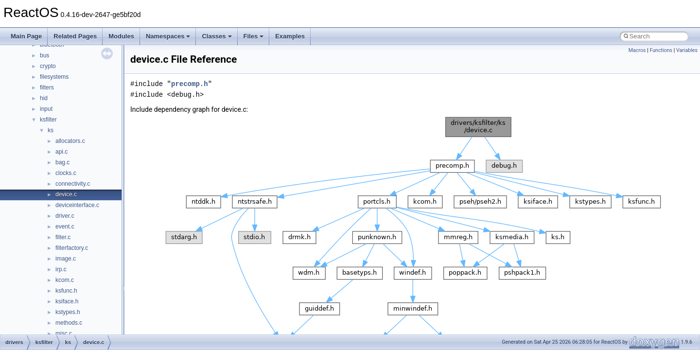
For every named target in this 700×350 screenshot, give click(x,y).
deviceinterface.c (77, 205)
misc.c (63, 333)
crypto (48, 66)
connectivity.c (72, 183)
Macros (637, 50)
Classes (216, 36)
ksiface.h (66, 301)
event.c (64, 226)
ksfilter (48, 119)
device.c (66, 194)
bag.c (62, 162)
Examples (290, 36)
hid (44, 98)
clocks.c (65, 173)
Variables (687, 50)
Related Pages (75, 36)
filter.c (62, 237)
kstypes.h (67, 312)
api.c (61, 151)
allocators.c (70, 141)
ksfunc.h (66, 290)
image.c (65, 258)
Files (254, 36)
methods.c (68, 322)
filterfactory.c (71, 248)
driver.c (64, 215)
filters (47, 87)
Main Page (26, 36)
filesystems (54, 76)
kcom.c (64, 280)
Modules (121, 36)
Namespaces (168, 36)
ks (50, 130)
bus (44, 55)
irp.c (61, 269)
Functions (660, 50)
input (46, 108)
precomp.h (189, 83)
